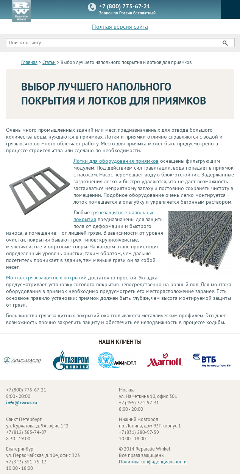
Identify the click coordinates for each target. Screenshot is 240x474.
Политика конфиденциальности (153, 461)
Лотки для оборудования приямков (116, 160)
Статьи (49, 62)
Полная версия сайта (120, 26)
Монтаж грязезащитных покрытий (46, 277)
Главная (29, 62)
